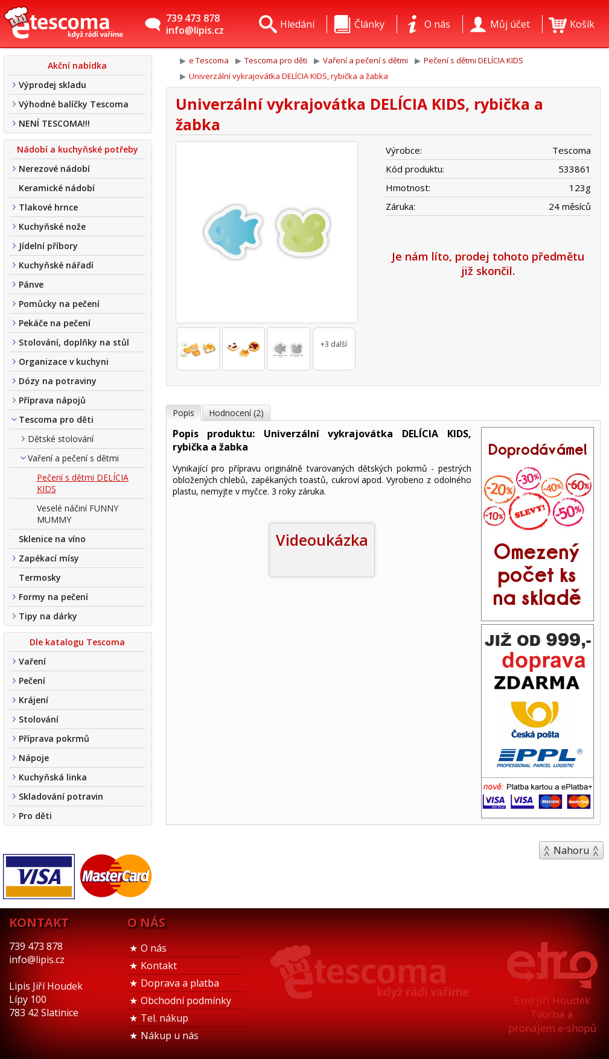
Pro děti (35, 815)
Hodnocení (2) (236, 413)
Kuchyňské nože (52, 226)
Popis (183, 413)
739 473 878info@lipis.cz (195, 24)
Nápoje (34, 757)
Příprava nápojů (52, 400)
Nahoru (571, 850)
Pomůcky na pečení (59, 303)
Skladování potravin (61, 796)
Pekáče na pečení (55, 323)
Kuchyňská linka (53, 777)
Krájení (33, 700)
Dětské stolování (61, 438)
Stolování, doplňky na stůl (74, 342)
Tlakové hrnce (48, 207)
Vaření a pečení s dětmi (73, 458)
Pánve (31, 284)
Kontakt (159, 965)
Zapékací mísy (49, 558)
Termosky (40, 577)
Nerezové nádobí (54, 168)
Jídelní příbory (48, 245)
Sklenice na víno (52, 539)
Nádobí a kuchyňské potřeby (77, 149)
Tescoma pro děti (56, 419)
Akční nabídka (77, 65)
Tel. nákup (164, 1018)
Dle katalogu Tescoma (77, 642)
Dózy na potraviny (58, 381)
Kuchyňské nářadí (56, 265)
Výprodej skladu (52, 84)
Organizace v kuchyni (64, 361)
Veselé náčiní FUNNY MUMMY (77, 513)
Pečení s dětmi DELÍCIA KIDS (83, 483)
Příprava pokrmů (54, 738)
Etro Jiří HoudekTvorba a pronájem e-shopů (552, 1014)
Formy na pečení (53, 596)
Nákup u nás (170, 1035)
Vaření (32, 661)
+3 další (333, 344)
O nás (154, 948)
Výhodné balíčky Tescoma (74, 104)
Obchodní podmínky (186, 1000)
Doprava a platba (180, 983)
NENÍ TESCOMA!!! (54, 123)
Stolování (39, 719)
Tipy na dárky (48, 616)
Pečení (32, 680)
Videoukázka (322, 540)
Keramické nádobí (57, 188)
